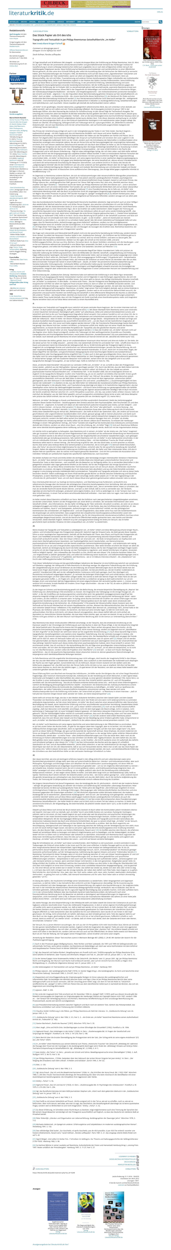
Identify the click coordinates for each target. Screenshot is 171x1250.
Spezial (32, 22)
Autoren (51, 22)
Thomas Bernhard (16, 140)
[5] (56, 184)
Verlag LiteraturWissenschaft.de (58, 1232)
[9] (34, 227)
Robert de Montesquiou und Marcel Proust (18, 231)
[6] (36, 189)
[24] (109, 694)
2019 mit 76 (14, 209)
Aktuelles (14, 22)
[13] (83, 354)
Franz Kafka (14, 266)
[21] (108, 632)
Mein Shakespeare (16, 128)
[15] (74, 407)
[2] (106, 96)
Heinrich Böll (14, 122)
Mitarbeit (70, 22)
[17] (64, 416)
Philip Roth (24, 120)
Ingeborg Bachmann (17, 159)
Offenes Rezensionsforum (19, 50)
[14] (53, 383)
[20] (72, 559)
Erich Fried (13, 145)
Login (90, 22)
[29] (86, 799)
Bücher (41, 22)
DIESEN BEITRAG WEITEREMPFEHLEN (124, 1159)
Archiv (24, 22)
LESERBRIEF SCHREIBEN (129, 1156)
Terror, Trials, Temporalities (16, 248)
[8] (108, 193)
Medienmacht (14, 46)
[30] (97, 830)
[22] (115, 638)
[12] (92, 330)
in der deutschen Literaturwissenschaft (17, 297)
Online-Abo (13, 66)
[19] (110, 445)
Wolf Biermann (19, 126)
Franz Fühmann (21, 150)
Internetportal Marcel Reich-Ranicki (17, 166)
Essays (73, 25)
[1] (62, 94)
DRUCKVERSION (131, 1162)
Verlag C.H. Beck (152, 150)
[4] (57, 127)
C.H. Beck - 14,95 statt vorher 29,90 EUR (152, 66)
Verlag (160, 12)
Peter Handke (22, 154)
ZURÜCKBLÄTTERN (40, 31)
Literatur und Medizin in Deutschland (18, 237)
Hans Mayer (14, 38)
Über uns (81, 22)
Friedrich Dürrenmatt (16, 134)
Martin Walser (17, 124)
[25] (103, 707)
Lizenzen (121, 1185)
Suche (137, 22)
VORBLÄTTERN (133, 31)
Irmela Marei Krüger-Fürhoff (49, 43)
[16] (69, 409)
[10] (115, 246)
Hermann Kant (15, 130)
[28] (75, 792)
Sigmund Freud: (19, 282)
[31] (135, 852)
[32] (34, 892)
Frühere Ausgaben (23, 25)
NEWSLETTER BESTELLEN (128, 1164)
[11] (87, 310)
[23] (94, 650)
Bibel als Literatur (19, 288)
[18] (110, 425)
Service (60, 22)
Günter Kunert (15, 120)
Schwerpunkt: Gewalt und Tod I (57, 25)
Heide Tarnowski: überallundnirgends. (17, 197)
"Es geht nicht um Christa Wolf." (18, 213)
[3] (75, 98)
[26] (91, 716)
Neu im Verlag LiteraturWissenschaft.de (114, 1236)
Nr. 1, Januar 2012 (37, 25)
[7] (87, 189)
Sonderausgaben (16, 114)
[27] (74, 742)
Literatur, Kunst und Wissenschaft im (18, 274)
